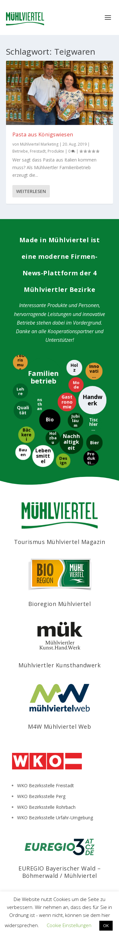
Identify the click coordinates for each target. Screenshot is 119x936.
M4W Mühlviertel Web (59, 726)
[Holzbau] (52, 438)
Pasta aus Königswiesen (42, 134)
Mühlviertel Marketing (39, 144)
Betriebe (20, 151)
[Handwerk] (93, 399)
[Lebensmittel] (44, 456)
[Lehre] (20, 392)
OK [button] (106, 925)
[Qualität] (23, 410)
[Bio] (49, 419)
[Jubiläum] (75, 421)
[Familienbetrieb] (44, 377)
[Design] (62, 460)
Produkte (56, 151)
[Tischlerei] (93, 424)
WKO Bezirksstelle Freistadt (45, 785)
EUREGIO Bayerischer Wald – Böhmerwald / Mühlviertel (59, 871)
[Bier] (94, 442)
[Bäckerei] (26, 435)
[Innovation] (94, 371)
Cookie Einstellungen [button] (69, 925)
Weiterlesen (31, 191)
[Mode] (75, 385)
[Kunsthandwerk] (40, 405)
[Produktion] (91, 458)
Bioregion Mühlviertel (59, 604)
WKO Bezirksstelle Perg (41, 796)
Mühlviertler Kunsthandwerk (59, 665)
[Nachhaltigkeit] (71, 441)
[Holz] (74, 368)
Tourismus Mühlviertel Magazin (59, 542)
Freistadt (38, 151)
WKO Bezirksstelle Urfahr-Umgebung (55, 818)
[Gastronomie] (65, 402)
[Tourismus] (21, 362)
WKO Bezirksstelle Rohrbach (46, 807)
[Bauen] (22, 451)
